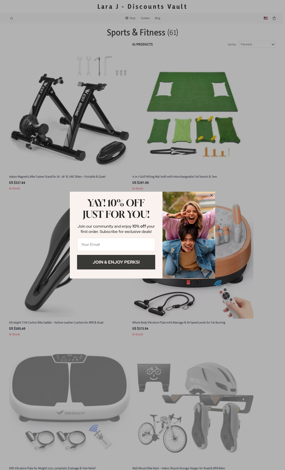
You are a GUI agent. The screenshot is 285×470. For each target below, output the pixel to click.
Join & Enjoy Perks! (116, 262)
